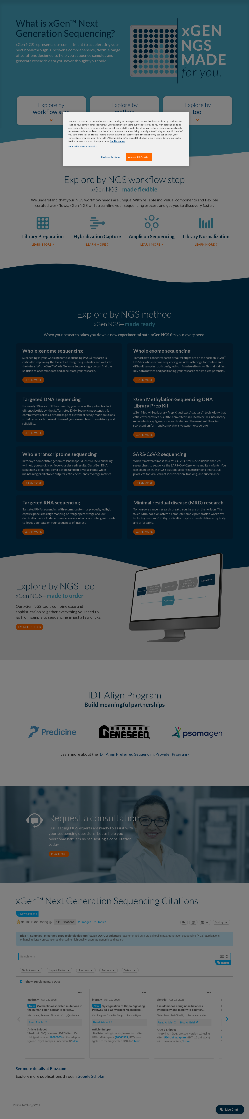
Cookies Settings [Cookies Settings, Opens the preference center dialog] (110, 157)
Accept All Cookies (139, 157)
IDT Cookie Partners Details (82, 146)
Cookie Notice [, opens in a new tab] (117, 141)
